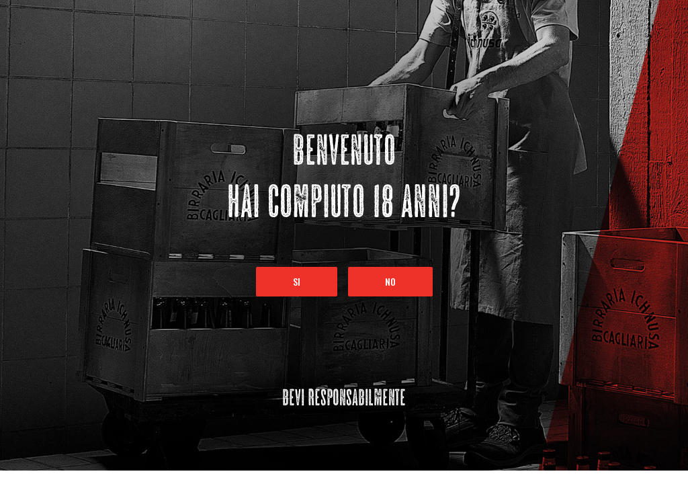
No (390, 281)
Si (296, 281)
